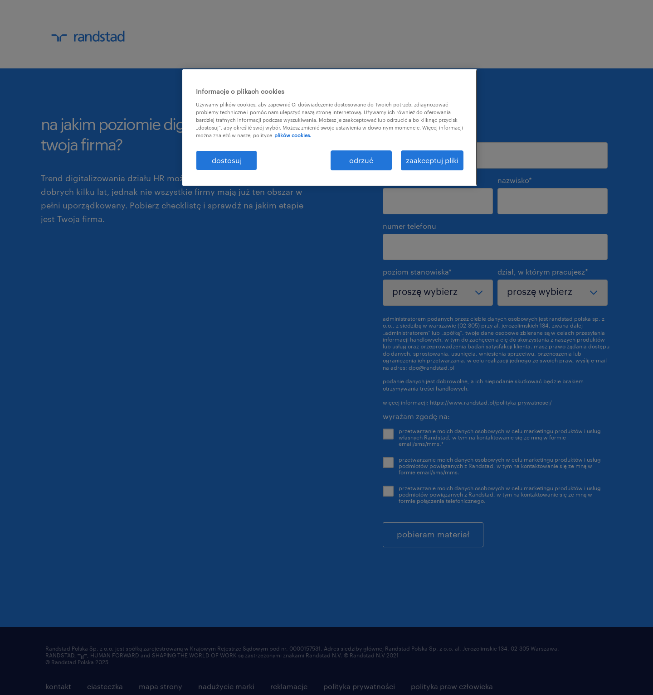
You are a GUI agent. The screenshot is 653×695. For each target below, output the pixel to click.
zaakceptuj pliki (432, 160)
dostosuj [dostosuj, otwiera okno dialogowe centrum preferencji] (227, 160)
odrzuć (361, 160)
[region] (329, 127)
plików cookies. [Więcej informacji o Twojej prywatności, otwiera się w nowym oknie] (292, 135)
